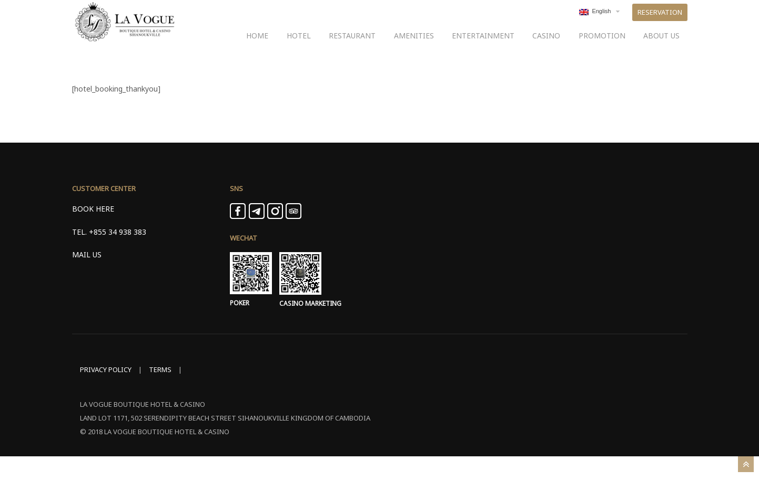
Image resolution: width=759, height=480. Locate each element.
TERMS (160, 393)
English (595, 22)
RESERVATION (659, 23)
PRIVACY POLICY (105, 393)
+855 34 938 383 (117, 256)
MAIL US (87, 278)
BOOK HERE (93, 233)
